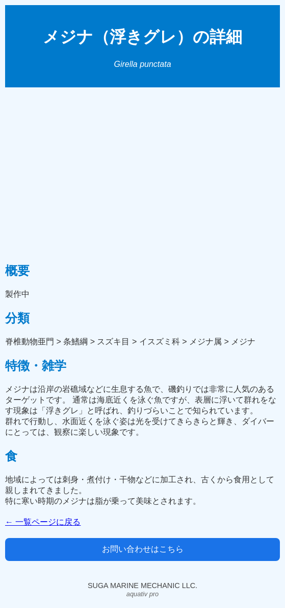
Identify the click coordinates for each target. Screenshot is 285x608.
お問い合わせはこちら (143, 549)
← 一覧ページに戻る (43, 522)
